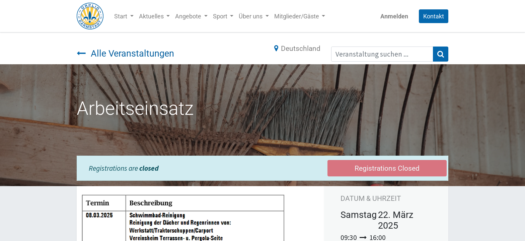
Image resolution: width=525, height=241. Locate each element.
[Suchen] (440, 54)
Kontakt (433, 16)
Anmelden (394, 16)
